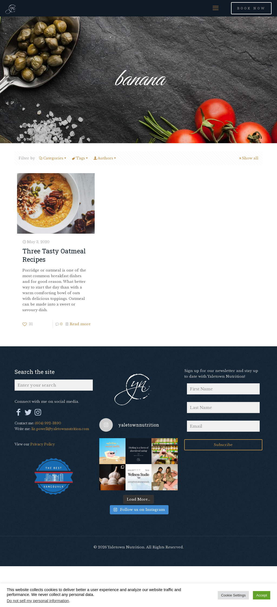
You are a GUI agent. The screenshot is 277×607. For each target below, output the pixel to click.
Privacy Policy (42, 444)
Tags (80, 158)
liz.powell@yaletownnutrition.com (60, 429)
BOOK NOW (251, 8)
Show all (248, 158)
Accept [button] (261, 595)
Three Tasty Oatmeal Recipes (54, 255)
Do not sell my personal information (38, 601)
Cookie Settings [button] (233, 595)
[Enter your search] (54, 385)
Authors (105, 158)
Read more (80, 324)
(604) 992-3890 (48, 423)
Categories (53, 158)
